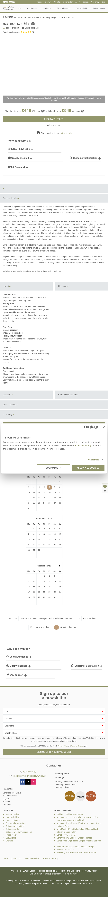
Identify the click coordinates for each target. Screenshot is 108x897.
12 (55, 534)
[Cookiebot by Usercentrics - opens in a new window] (86, 427)
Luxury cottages (13, 820)
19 (55, 539)
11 (49, 534)
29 (55, 503)
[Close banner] (104, 427)
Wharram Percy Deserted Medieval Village (75, 847)
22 (34, 545)
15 (34, 539)
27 (34, 597)
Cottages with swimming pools (19, 832)
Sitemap (9, 841)
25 (49, 545)
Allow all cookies (88, 468)
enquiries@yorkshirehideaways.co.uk (29, 776)
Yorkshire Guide (82, 8)
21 (49, 498)
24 (44, 545)
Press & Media (49, 858)
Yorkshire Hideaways (8, 8)
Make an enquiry (54, 125)
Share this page (32, 28)
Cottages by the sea (14, 829)
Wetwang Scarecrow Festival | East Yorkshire (76, 852)
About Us (17, 858)
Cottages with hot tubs (15, 826)
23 (39, 545)
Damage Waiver (32, 858)
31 (29, 508)
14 (49, 492)
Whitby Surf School (65, 849)
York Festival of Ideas (66, 835)
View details (66, 133)
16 (39, 539)
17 (44, 539)
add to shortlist (12, 28)
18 (49, 539)
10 (44, 534)
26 (55, 545)
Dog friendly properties (15, 823)
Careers (14, 871)
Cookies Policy (83, 445)
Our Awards (11, 838)
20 (34, 592)
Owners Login (29, 871)
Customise (93, 460)
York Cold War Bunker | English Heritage (74, 838)
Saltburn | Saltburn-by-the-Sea (70, 814)
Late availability (12, 817)
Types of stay (11, 835)
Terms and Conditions (70, 871)
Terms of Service (77, 746)
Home (19, 8)
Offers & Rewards (63, 8)
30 (39, 550)
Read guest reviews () (18, 32)
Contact (6, 858)
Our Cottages (32, 8)
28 (49, 503)
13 (34, 587)
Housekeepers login (48, 871)
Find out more (71, 874)
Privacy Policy (63, 746)
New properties (12, 814)
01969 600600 (9, 2)
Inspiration (47, 8)
